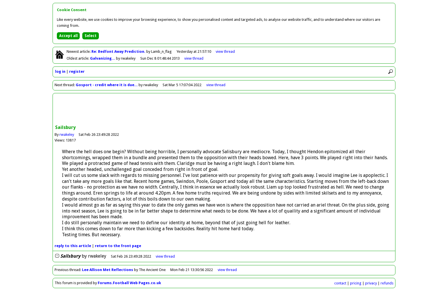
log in (60, 71)
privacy (371, 283)
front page (118, 246)
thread (165, 256)
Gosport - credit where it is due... (107, 85)
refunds (387, 283)
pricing (355, 283)
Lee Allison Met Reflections (107, 270)
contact (340, 283)
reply (73, 246)
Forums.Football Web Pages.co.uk (129, 283)
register (77, 71)
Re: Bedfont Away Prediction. (118, 51)
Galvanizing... (103, 58)
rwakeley (66, 134)
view (225, 51)
